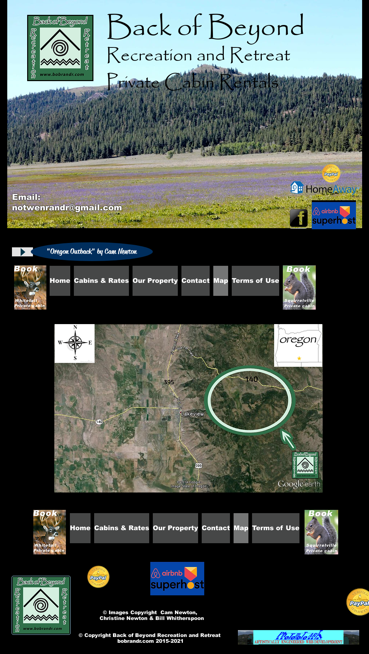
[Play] (22, 251)
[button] (92, 251)
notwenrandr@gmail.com (67, 207)
